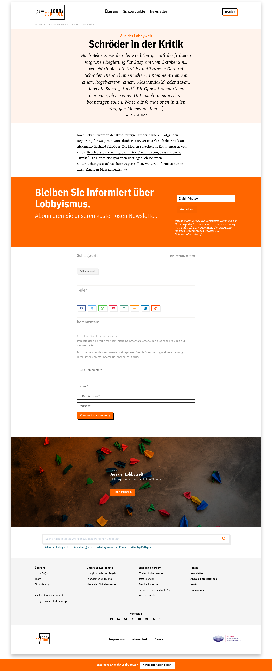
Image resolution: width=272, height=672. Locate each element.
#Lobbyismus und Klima (111, 548)
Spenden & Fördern (150, 568)
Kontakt (195, 585)
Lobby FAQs (41, 574)
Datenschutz (139, 640)
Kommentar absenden (95, 416)
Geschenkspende (148, 585)
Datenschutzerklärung (188, 235)
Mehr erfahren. (123, 493)
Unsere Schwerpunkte (100, 568)
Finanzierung (42, 585)
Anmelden (186, 209)
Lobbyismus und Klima (99, 580)
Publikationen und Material (50, 596)
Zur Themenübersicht (182, 256)
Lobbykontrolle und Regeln (101, 574)
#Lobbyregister (83, 548)
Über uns (111, 12)
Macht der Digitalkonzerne (101, 585)
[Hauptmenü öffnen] (40, 12)
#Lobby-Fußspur (141, 548)
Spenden (229, 11)
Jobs (37, 591)
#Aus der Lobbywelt (57, 548)
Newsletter (158, 12)
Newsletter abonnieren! (157, 666)
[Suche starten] (225, 540)
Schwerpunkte (134, 12)
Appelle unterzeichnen (203, 580)
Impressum (197, 591)
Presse (194, 568)
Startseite (40, 25)
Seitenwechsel (87, 271)
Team (38, 580)
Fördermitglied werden (151, 574)
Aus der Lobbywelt (58, 25)
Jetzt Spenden (146, 580)
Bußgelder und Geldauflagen (155, 591)
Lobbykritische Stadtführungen (52, 602)
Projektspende (147, 596)
